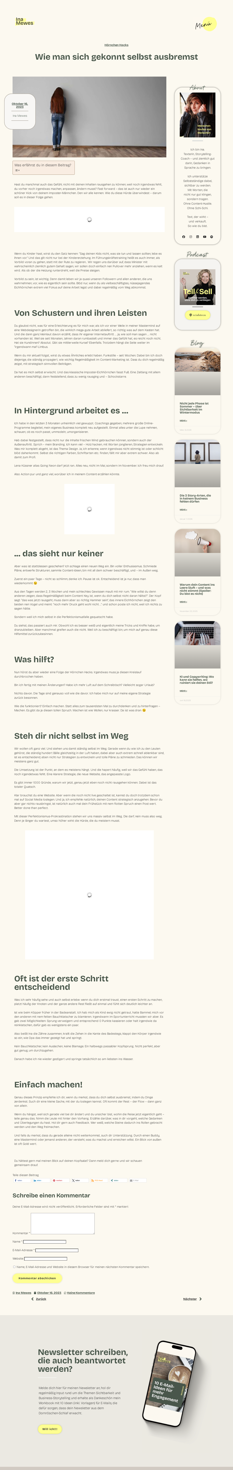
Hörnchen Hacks (116, 45)
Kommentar (21, 1237)
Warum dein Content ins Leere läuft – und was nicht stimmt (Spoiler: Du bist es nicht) (197, 589)
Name (17, 1245)
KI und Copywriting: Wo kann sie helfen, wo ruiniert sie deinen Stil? (197, 680)
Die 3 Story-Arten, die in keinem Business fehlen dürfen (195, 498)
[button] (22, 1180)
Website (18, 1262)
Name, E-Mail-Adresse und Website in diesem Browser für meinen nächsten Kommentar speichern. (83, 1271)
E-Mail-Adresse (24, 1254)
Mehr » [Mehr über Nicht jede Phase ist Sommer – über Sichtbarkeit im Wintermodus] (183, 420)
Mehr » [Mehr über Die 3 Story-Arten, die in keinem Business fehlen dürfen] (183, 509)
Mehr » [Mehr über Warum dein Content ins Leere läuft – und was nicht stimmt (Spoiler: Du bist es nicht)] (183, 602)
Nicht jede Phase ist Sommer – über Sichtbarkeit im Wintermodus (194, 408)
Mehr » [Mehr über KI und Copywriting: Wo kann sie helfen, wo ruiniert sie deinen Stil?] (183, 691)
